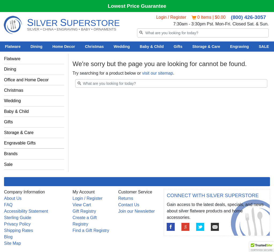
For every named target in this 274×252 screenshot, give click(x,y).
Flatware (13, 46)
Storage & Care (206, 46)
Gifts (178, 46)
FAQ (8, 205)
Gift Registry (84, 211)
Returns (125, 198)
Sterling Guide (17, 217)
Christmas (94, 46)
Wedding (122, 46)
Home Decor (63, 46)
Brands (11, 153)
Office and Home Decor (26, 80)
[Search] (203, 32)
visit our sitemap (157, 73)
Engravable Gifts (20, 143)
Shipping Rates (18, 230)
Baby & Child (152, 46)
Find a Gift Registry (91, 230)
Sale (8, 164)
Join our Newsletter (136, 211)
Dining (37, 46)
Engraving (239, 46)
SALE (264, 46)
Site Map (12, 243)
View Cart (82, 205)
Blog (8, 237)
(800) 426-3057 (248, 17)
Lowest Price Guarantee (137, 6)
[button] (261, 247)
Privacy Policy (17, 224)
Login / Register (171, 17)
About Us (13, 198)
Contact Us (128, 205)
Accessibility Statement (26, 211)
